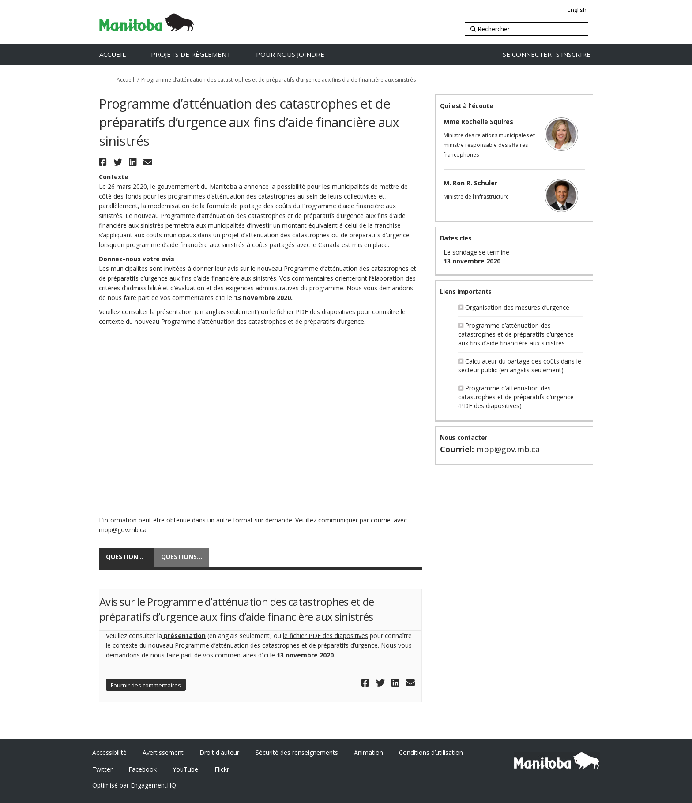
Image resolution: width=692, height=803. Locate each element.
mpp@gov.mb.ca (123, 529)
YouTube (185, 769)
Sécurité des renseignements (297, 752)
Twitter (102, 769)
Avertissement (163, 752)
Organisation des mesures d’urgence (517, 307)
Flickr (221, 769)
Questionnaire (130, 556)
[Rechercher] (526, 29)
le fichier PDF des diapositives (312, 312)
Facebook (142, 769)
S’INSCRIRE (573, 54)
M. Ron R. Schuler (470, 183)
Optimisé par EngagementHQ (134, 785)
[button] (104, 162)
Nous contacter (463, 437)
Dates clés (456, 238)
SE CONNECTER (527, 54)
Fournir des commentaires (146, 685)
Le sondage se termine (476, 252)
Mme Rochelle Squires (478, 121)
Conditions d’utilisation (431, 752)
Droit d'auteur (219, 752)
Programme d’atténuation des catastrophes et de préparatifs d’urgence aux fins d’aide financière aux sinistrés (516, 334)
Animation (368, 752)
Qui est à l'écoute (466, 105)
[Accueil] (121, 54)
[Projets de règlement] (200, 54)
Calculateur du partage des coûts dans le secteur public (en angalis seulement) (519, 365)
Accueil (125, 79)
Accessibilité (109, 752)
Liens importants (466, 291)
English (577, 10)
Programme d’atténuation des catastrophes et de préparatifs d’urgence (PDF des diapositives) (516, 397)
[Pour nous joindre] (299, 54)
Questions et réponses (185, 556)
